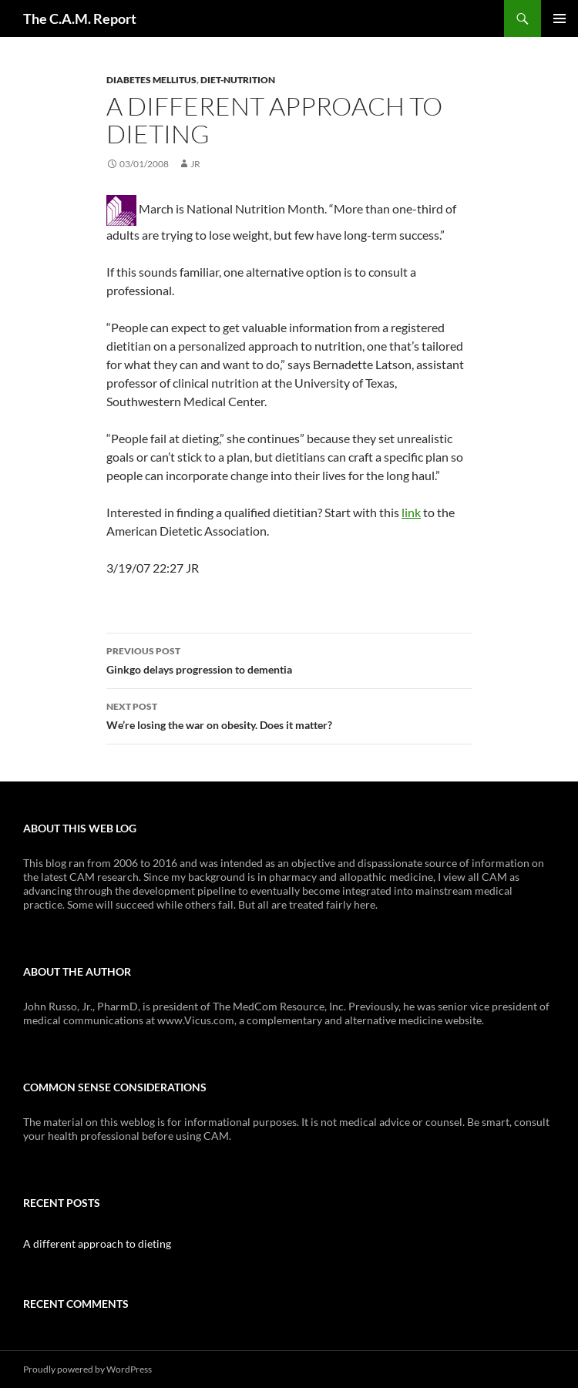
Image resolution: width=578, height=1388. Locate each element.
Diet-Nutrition (237, 80)
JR (195, 164)
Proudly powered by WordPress (87, 1369)
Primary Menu (559, 18)
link (411, 512)
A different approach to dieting (97, 1243)
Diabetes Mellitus (151, 80)
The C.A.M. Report (79, 18)
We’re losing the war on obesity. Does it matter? (289, 714)
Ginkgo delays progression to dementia (289, 659)
